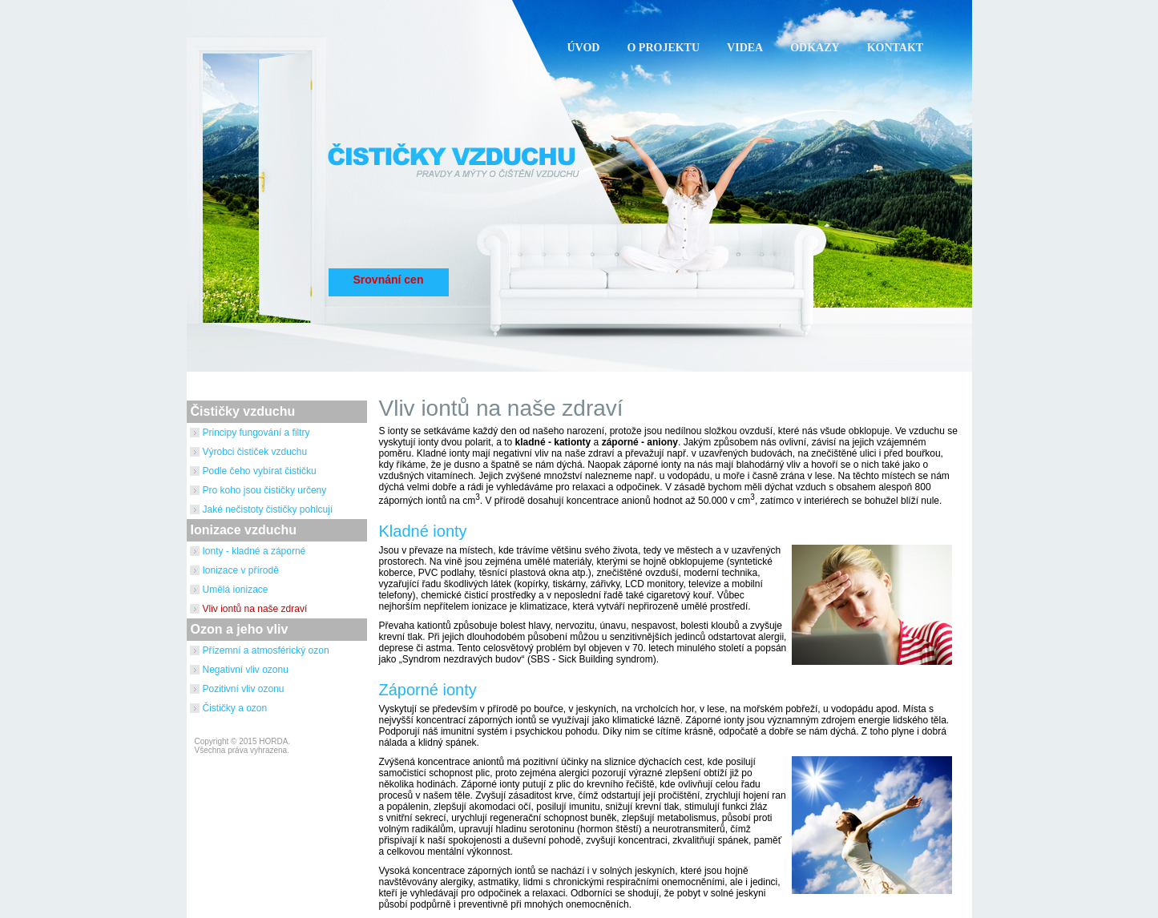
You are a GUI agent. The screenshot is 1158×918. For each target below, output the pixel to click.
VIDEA (745, 48)
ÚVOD (583, 48)
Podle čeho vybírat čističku (260, 471)
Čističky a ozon (235, 708)
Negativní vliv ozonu (245, 669)
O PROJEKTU (663, 48)
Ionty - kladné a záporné (254, 551)
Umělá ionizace (235, 589)
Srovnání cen (388, 279)
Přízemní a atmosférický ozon (266, 650)
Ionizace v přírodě (241, 570)
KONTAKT (895, 48)
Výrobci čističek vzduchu (255, 451)
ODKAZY (814, 48)
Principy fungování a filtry (256, 432)
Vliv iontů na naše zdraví (255, 608)
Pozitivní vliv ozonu (243, 689)
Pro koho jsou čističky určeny (265, 490)
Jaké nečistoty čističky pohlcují (268, 509)
